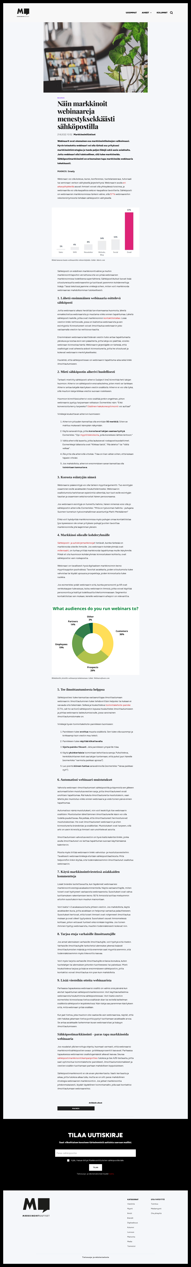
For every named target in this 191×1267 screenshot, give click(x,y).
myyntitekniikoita (89, 435)
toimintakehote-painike (118, 705)
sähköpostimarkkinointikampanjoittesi (77, 1058)
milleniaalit (63, 550)
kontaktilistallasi (112, 318)
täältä (111, 1174)
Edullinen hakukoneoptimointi (103, 406)
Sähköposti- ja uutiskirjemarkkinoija (75, 542)
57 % (112, 194)
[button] (146, 13)
